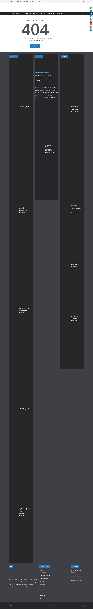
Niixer (11, 13)
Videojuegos (27, 13)
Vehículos (18, 13)
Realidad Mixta (44, 578)
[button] (13, 14)
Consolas (43, 586)
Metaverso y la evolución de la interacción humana (75, 108)
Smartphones (42, 13)
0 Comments (22, 111)
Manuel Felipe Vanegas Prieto (49, 83)
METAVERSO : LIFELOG (76, 262)
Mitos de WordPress (24, 308)
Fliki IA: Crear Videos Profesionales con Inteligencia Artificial (33, 2)
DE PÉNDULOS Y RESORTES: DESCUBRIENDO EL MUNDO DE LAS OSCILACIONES (49, 148)
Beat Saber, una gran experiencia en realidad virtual (44, 77)
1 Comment (73, 214)
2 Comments (22, 414)
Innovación (60, 13)
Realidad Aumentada (45, 575)
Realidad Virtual (39, 72)
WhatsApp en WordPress (22, 207)
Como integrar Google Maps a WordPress (24, 409)
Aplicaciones (51, 13)
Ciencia (35, 13)
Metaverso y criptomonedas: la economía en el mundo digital (76, 208)
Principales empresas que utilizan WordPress (24, 107)
